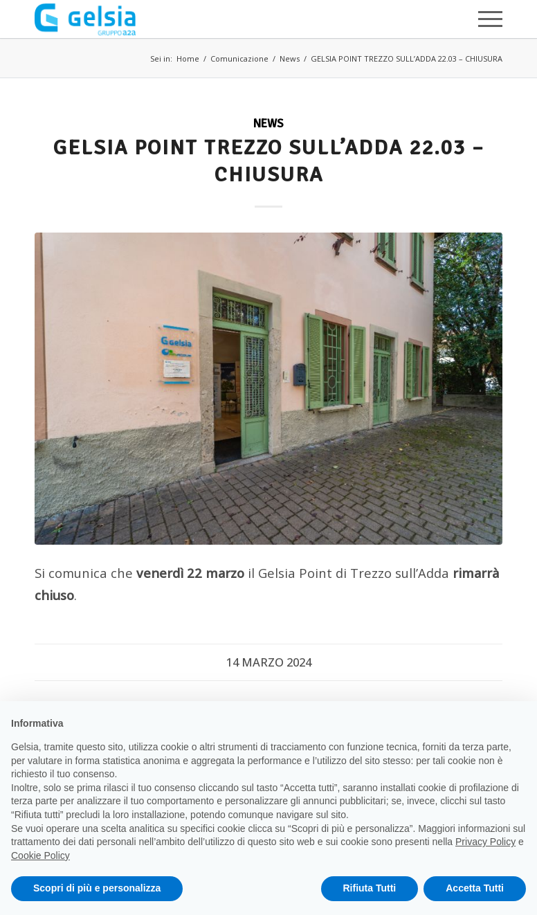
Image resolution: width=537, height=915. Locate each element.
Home (187, 58)
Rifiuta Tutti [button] (370, 888)
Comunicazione (239, 58)
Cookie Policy (40, 855)
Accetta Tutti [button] (475, 888)
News (290, 58)
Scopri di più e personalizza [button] (97, 888)
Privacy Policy (485, 841)
